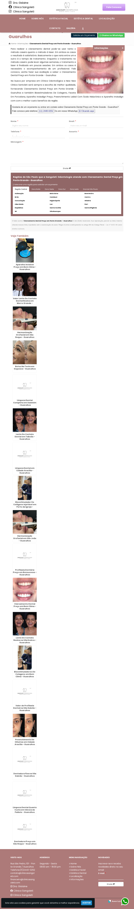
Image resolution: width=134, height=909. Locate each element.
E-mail (102, 873)
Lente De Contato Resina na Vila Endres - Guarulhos (24, 640)
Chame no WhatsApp (111, 35)
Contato (54, 28)
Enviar (67, 168)
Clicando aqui (86, 111)
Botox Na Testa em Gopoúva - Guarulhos (25, 367)
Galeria (70, 28)
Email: (72, 121)
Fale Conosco (113, 7)
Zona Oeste (49, 189)
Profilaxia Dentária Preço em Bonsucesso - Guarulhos (25, 572)
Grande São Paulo (90, 189)
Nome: (14, 121)
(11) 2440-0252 (46, 111)
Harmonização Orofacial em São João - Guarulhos (24, 538)
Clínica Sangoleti (21, 7)
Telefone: (16, 131)
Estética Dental (83, 18)
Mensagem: (17, 142)
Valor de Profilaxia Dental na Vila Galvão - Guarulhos (24, 708)
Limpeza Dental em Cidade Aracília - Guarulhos (24, 470)
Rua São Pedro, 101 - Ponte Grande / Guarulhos (22, 865)
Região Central (21, 189)
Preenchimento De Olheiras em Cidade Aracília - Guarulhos (25, 742)
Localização (107, 18)
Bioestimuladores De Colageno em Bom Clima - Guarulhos (24, 674)
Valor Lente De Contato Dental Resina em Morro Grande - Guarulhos (25, 302)
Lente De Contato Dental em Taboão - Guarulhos (25, 436)
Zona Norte (36, 189)
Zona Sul (61, 189)
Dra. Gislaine (18, 3)
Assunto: (74, 131)
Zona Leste (74, 189)
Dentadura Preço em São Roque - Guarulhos (24, 842)
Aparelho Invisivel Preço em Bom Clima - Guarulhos (25, 267)
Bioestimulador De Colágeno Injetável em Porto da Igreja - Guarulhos (24, 506)
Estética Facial (58, 18)
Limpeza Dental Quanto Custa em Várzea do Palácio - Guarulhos (25, 810)
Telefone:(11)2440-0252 (22, 869)
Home (22, 18)
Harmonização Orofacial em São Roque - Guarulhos (24, 335)
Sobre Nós (37, 18)
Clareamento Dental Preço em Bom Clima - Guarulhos (25, 606)
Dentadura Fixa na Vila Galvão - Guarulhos (24, 774)
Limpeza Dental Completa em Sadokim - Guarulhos (24, 402)
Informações (77, 879)
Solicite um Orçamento (84, 35)
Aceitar (86, 902)
